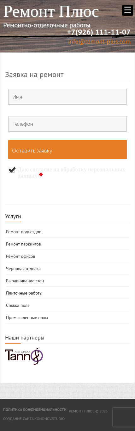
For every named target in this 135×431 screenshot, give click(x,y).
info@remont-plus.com (99, 41)
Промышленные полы (27, 317)
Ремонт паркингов (23, 244)
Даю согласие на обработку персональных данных (71, 173)
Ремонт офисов (20, 256)
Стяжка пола (18, 305)
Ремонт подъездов (23, 232)
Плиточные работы (24, 293)
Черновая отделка (23, 268)
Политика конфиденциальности (34, 409)
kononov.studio (49, 418)
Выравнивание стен (25, 281)
